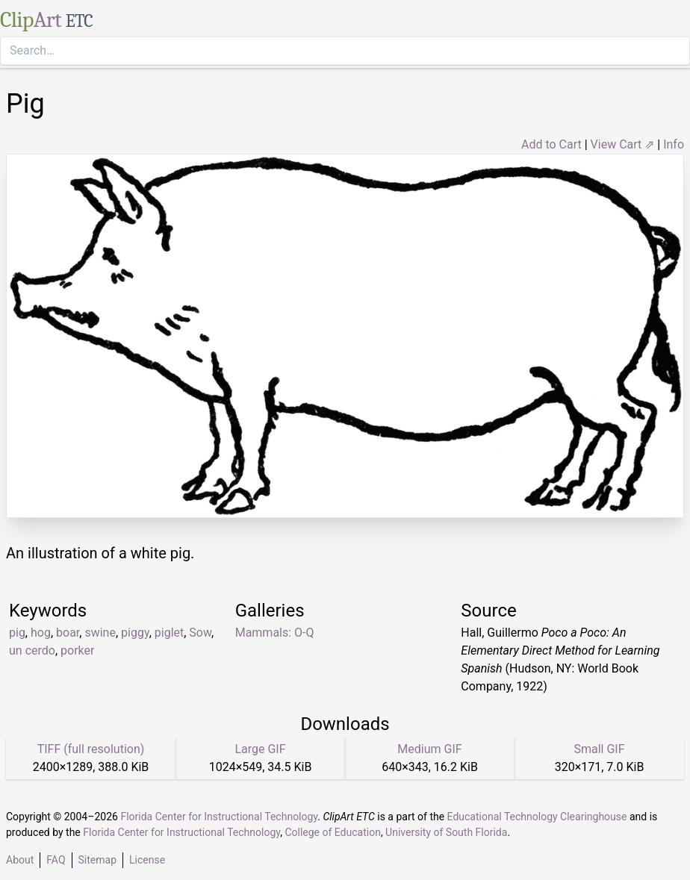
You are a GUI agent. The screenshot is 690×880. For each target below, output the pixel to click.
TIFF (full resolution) (91, 749)
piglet (169, 632)
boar (67, 632)
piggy (135, 632)
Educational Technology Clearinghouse (537, 817)
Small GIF (599, 749)
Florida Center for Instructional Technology (218, 817)
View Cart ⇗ (623, 144)
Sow (200, 632)
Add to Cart (551, 144)
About (20, 860)
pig (17, 632)
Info (673, 144)
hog (41, 632)
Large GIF (259, 749)
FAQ (55, 860)
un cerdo (32, 650)
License (147, 860)
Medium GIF (429, 749)
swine (100, 632)
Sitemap (97, 860)
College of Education (333, 832)
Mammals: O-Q (274, 632)
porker (77, 650)
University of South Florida (446, 832)
